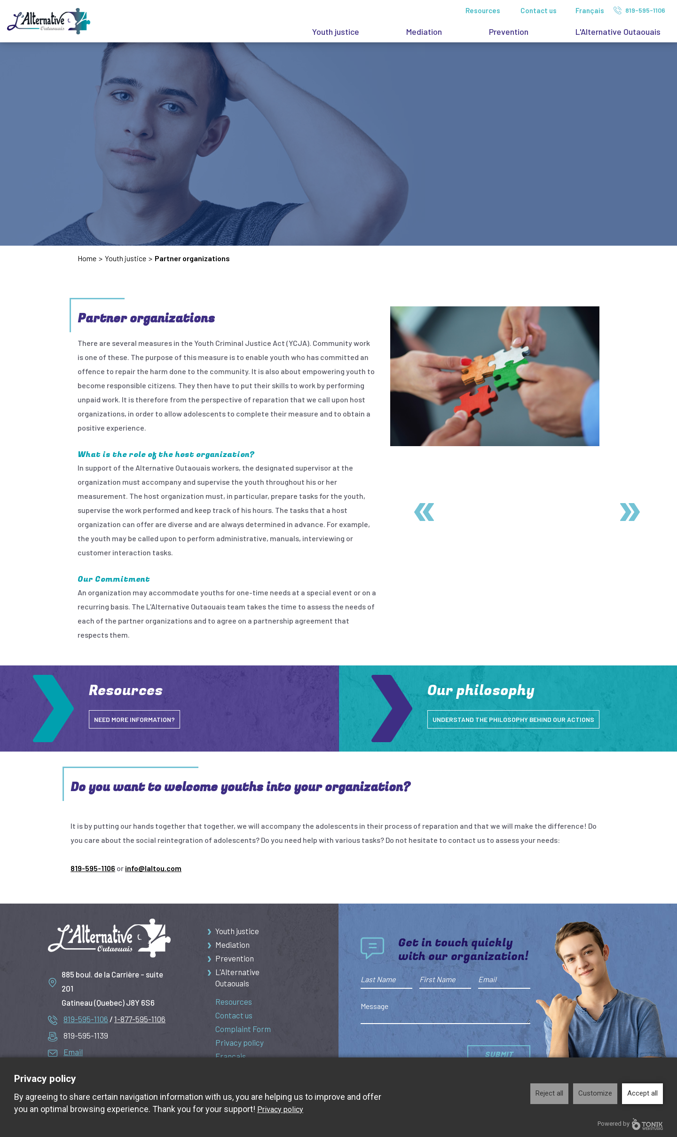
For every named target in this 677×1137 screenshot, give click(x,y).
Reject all (549, 1093)
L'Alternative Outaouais (618, 31)
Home (87, 258)
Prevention (508, 31)
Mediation (424, 31)
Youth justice (335, 31)
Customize (595, 1093)
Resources (482, 10)
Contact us (538, 10)
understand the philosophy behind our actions (522, 718)
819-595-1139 (85, 1035)
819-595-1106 (639, 10)
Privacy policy (239, 1046)
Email (73, 1052)
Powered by (630, 1124)
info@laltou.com (153, 868)
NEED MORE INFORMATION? (138, 718)
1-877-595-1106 (139, 1019)
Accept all (642, 1093)
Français (589, 10)
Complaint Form (243, 1032)
